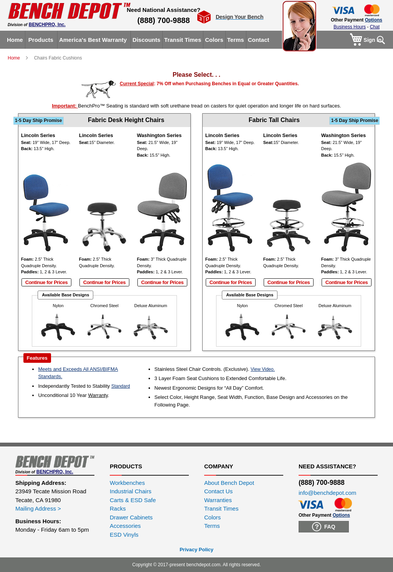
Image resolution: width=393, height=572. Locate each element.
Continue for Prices (46, 282)
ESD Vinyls (124, 534)
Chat (375, 27)
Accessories (125, 525)
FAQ (323, 526)
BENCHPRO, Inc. (47, 24)
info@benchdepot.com (327, 492)
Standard (120, 386)
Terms (212, 525)
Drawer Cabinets (131, 517)
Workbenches (127, 482)
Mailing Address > (38, 508)
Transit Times (221, 508)
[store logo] (69, 11)
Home (14, 58)
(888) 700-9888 (163, 20)
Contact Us (218, 491)
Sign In (372, 40)
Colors (212, 517)
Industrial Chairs (130, 491)
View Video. (263, 369)
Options (373, 20)
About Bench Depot (229, 482)
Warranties (218, 500)
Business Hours (350, 27)
